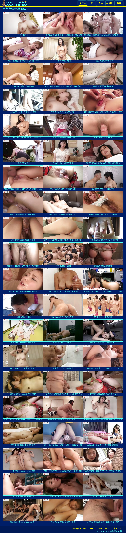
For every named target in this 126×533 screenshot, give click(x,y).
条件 (85, 528)
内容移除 (108, 528)
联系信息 (77, 528)
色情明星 (110, 3)
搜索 (119, 3)
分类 (101, 3)
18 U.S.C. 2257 (95, 528)
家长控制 (117, 528)
